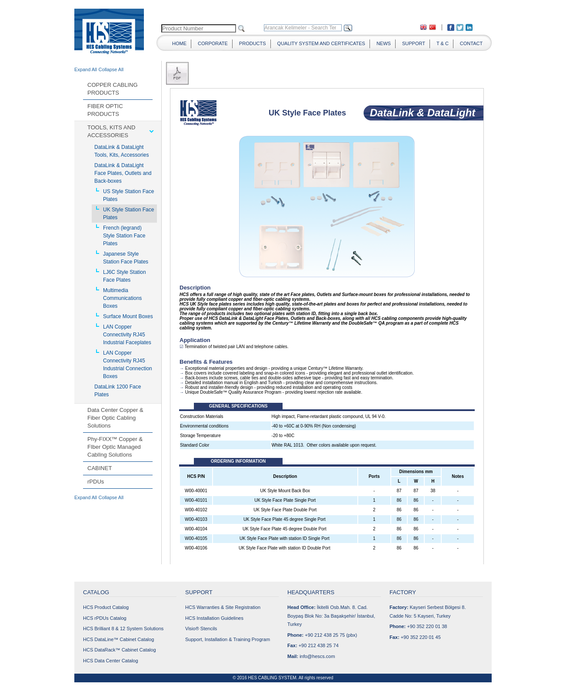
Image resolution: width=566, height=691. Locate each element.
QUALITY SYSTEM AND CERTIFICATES (321, 43)
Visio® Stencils (201, 628)
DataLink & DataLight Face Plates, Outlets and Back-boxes (122, 173)
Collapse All (111, 69)
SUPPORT (413, 43)
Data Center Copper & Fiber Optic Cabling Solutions (115, 418)
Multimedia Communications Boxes (122, 298)
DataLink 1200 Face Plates (117, 391)
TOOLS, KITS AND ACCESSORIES (111, 131)
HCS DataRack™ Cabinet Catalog (119, 649)
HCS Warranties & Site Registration (222, 607)
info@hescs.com (317, 656)
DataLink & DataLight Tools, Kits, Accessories (121, 151)
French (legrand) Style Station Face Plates (124, 236)
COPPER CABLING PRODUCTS (112, 89)
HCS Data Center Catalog (110, 660)
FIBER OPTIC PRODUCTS (105, 110)
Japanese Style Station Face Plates (125, 258)
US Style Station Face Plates (128, 195)
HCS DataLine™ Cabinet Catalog (118, 639)
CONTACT (471, 43)
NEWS (383, 43)
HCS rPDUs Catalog (105, 618)
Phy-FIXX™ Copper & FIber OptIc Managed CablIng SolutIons (115, 447)
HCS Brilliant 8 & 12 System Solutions (123, 628)
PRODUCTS (252, 43)
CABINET (99, 468)
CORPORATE (213, 43)
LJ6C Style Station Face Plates (124, 276)
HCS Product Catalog (106, 607)
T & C (442, 43)
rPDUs (95, 481)
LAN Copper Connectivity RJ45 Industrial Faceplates (127, 335)
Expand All (85, 69)
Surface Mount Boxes (128, 316)
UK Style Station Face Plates (128, 213)
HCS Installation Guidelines (214, 618)
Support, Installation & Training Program (227, 639)
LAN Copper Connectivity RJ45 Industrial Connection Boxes (127, 364)
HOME (179, 43)
